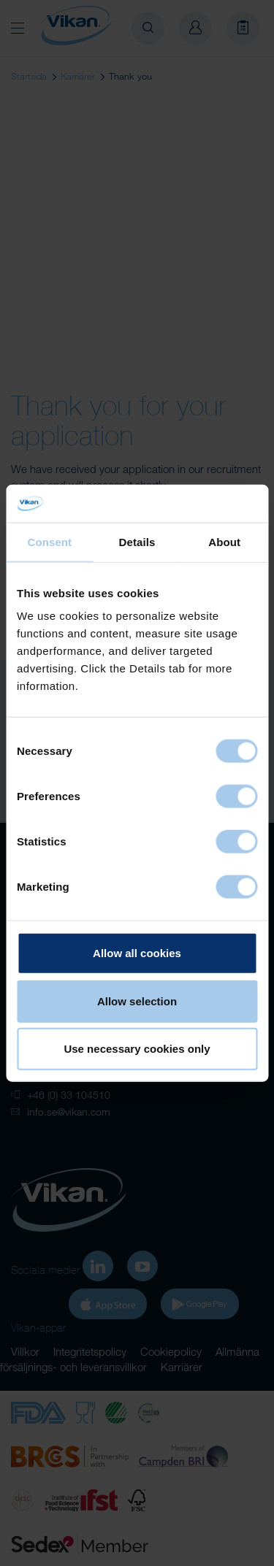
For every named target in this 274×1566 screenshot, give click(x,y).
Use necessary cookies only (137, 1049)
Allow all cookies (137, 953)
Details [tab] (137, 542)
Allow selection (137, 1000)
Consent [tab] (49, 542)
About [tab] (224, 542)
